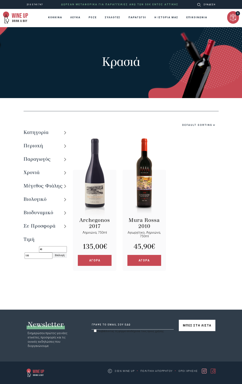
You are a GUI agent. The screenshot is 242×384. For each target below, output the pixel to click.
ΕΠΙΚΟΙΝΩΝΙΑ (196, 17)
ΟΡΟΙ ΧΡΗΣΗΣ (188, 371)
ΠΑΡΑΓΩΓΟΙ (137, 17)
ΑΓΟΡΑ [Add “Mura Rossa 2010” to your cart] (144, 260)
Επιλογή (59, 255)
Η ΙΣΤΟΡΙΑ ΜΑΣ (166, 17)
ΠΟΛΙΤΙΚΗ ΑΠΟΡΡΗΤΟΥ (156, 371)
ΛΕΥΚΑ (75, 17)
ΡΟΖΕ (93, 17)
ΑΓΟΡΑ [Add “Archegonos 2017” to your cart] (94, 260)
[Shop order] (189, 125)
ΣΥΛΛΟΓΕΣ (112, 17)
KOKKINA (55, 17)
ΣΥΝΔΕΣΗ (210, 4)
